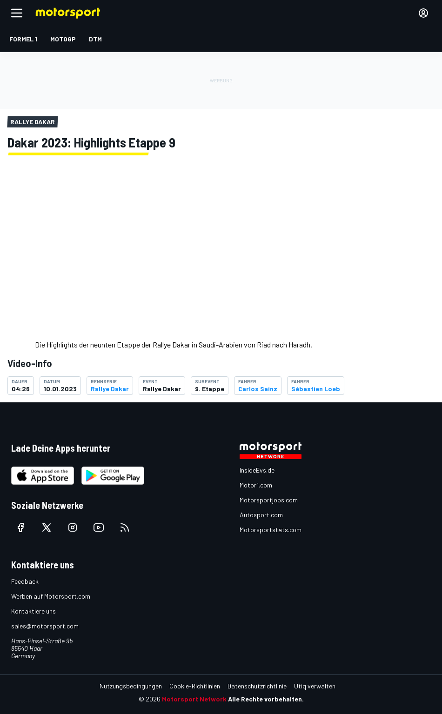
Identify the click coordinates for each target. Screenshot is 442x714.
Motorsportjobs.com (269, 500)
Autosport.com (261, 515)
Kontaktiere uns (33, 611)
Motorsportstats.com (270, 530)
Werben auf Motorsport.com (50, 596)
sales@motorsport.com (45, 626)
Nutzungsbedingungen (131, 686)
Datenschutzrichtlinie (257, 686)
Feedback (25, 581)
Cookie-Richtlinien (194, 686)
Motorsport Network (194, 699)
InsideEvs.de (257, 470)
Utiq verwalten (314, 686)
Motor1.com (256, 485)
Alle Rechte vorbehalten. (266, 699)
